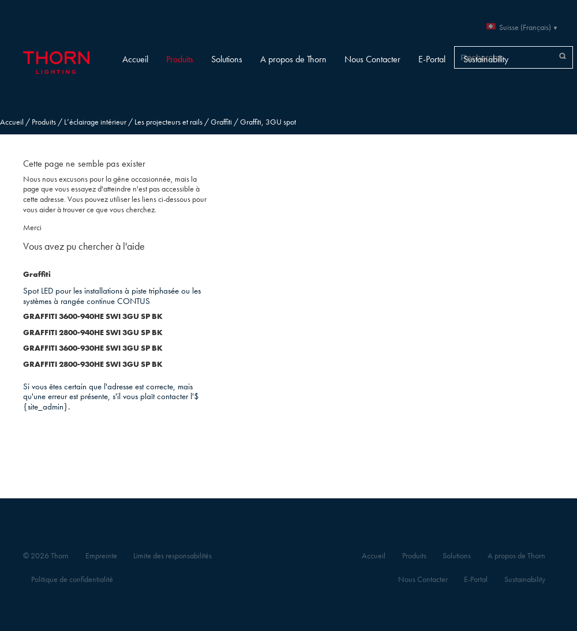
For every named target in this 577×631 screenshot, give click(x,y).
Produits (179, 59)
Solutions (226, 59)
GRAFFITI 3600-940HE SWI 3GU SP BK (93, 316)
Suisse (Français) (525, 27)
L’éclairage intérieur (95, 122)
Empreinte (101, 556)
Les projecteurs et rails (168, 122)
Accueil (135, 59)
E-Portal (431, 59)
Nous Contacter (372, 59)
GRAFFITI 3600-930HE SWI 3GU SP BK (93, 348)
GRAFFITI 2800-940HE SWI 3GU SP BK (93, 332)
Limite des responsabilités (172, 556)
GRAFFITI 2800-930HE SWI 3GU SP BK (93, 364)
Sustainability (485, 59)
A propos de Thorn (293, 59)
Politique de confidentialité (72, 579)
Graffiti (221, 122)
